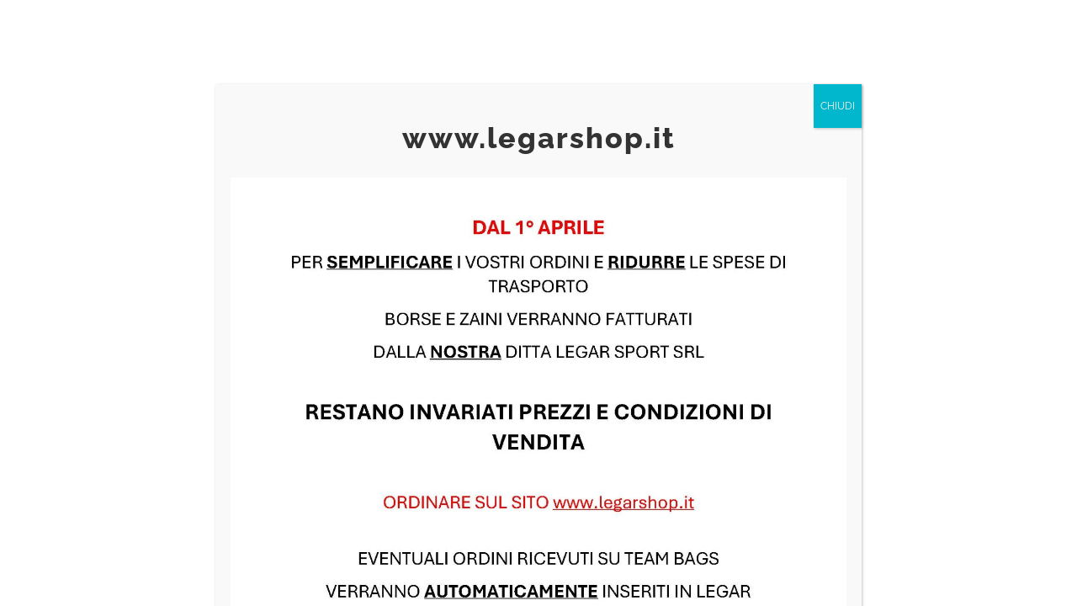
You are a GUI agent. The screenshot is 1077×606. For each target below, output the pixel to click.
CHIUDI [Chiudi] (837, 106)
